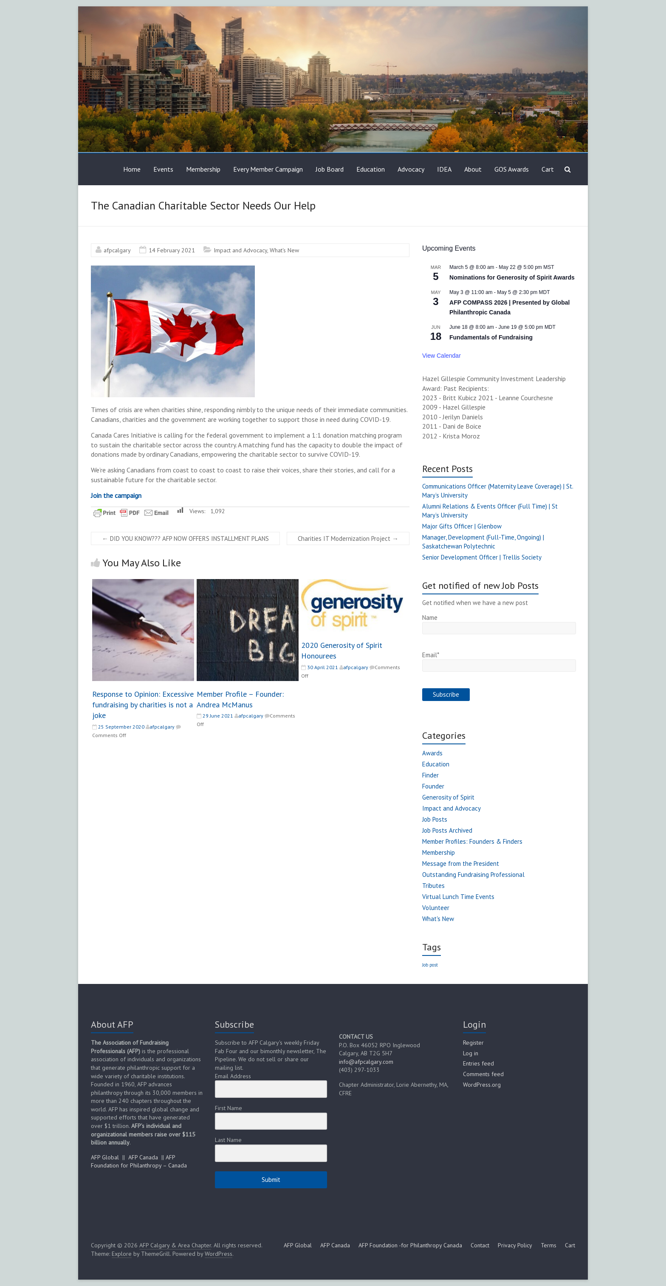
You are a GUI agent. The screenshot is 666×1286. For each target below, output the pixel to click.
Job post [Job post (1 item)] (430, 965)
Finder (430, 775)
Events (163, 169)
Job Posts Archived (447, 830)
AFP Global (105, 1157)
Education (370, 169)
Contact (480, 1245)
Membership (203, 169)
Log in (470, 1053)
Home (132, 169)
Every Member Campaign (268, 169)
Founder (433, 786)
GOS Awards (511, 169)
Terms (548, 1245)
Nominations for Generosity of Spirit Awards (512, 277)
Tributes (433, 886)
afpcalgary (117, 250)
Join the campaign (116, 495)
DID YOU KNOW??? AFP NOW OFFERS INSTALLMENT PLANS (185, 538)
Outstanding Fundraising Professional (473, 875)
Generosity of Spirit (448, 797)
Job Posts (434, 819)
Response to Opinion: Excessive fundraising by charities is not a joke (143, 704)
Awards (432, 753)
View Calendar (441, 355)
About (473, 169)
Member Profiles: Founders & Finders (472, 841)
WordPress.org (482, 1084)
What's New (284, 250)
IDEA (444, 169)
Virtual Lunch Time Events (458, 897)
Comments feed (483, 1074)
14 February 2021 (172, 250)
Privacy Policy (515, 1245)
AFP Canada (143, 1157)
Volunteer (435, 908)
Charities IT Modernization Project (348, 538)
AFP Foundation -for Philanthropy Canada (410, 1245)
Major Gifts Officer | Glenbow (462, 526)
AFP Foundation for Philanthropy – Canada (139, 1161)
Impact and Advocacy (240, 250)
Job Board (330, 169)
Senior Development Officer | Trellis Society (482, 557)
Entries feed (478, 1063)
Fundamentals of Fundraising (491, 337)
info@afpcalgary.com (366, 1062)
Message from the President (460, 863)
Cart (548, 169)
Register (473, 1042)
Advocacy (411, 169)
